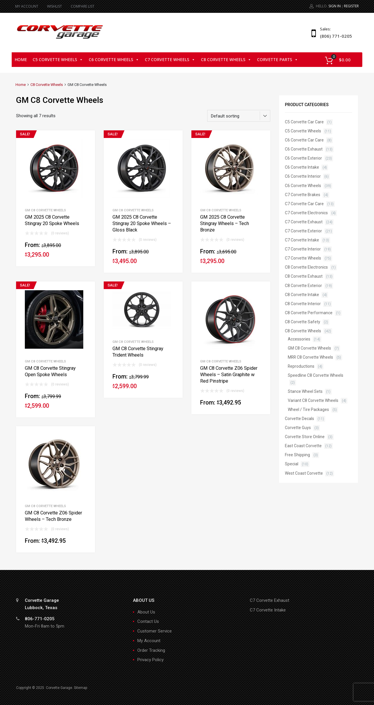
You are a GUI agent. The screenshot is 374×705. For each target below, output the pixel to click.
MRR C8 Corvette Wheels (310, 357)
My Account (148, 640)
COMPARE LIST (82, 6)
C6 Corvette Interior (303, 176)
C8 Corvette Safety (302, 321)
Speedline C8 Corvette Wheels (315, 375)
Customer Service (154, 631)
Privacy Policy (150, 659)
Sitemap (80, 688)
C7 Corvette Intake (302, 240)
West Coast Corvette (304, 473)
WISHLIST (54, 6)
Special (291, 464)
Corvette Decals (299, 418)
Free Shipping (297, 454)
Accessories (299, 339)
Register (351, 6)
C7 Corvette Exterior (303, 231)
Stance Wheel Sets (305, 391)
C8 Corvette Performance (309, 312)
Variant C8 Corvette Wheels (313, 400)
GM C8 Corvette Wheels (45, 210)
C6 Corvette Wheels (114, 59)
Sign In (334, 6)
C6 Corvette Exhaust (304, 149)
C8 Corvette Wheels (226, 59)
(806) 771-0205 (334, 36)
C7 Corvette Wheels (170, 59)
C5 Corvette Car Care (304, 122)
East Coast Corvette (303, 445)
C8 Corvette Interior (303, 303)
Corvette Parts (277, 59)
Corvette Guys (298, 427)
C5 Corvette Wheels (58, 59)
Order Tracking (151, 650)
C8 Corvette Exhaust (304, 276)
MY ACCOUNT (26, 6)
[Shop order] (238, 116)
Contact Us (148, 621)
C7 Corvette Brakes (302, 194)
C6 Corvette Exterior (303, 158)
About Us (146, 612)
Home (21, 59)
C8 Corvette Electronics (306, 267)
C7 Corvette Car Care (304, 203)
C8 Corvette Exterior (303, 285)
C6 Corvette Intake (302, 167)
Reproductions (301, 366)
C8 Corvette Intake (302, 294)
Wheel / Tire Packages (308, 409)
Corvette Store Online (305, 436)
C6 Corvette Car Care (304, 140)
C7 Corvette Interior (303, 249)
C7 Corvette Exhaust (304, 222)
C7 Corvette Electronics (306, 212)
